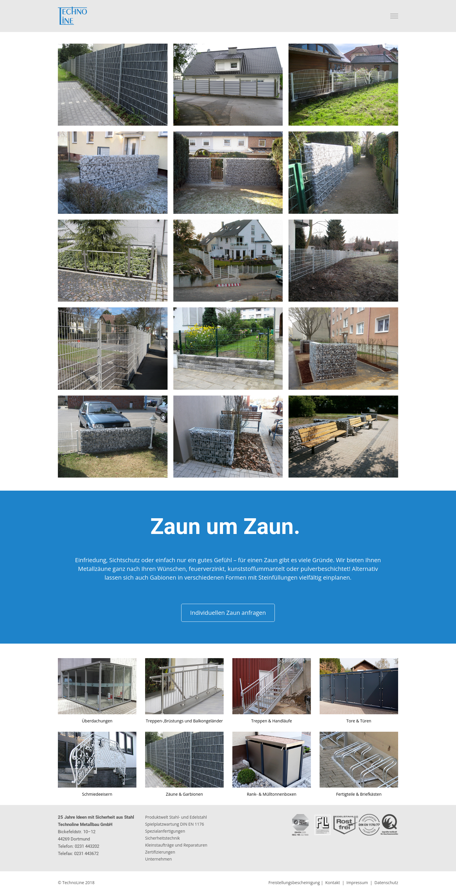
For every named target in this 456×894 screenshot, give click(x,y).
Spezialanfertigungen (165, 831)
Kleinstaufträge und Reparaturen (176, 845)
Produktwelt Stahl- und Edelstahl (176, 817)
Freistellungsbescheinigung (294, 882)
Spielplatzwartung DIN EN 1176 (174, 824)
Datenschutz (386, 882)
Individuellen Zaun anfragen (228, 613)
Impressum (357, 882)
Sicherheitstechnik (162, 838)
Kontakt (332, 882)
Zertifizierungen (160, 852)
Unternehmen (158, 859)
